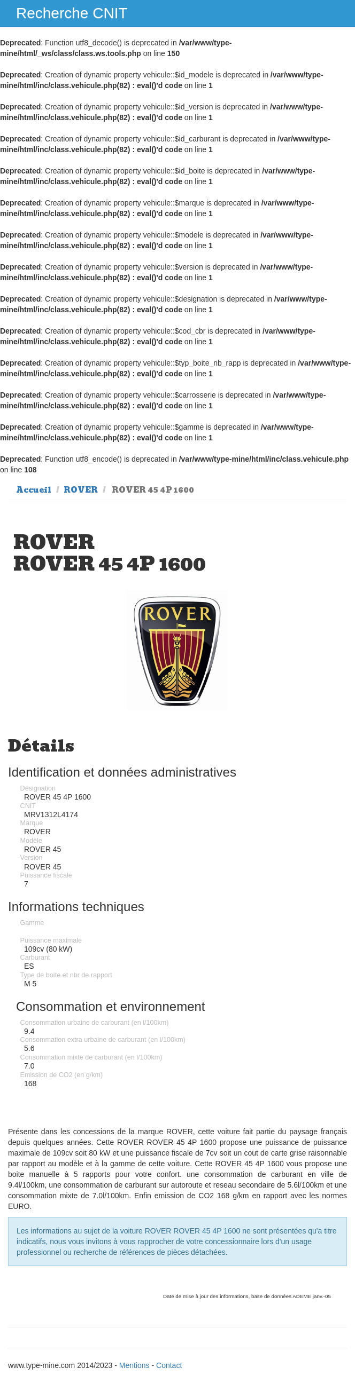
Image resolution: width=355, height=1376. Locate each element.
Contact (169, 1365)
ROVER (81, 490)
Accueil (33, 490)
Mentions (134, 1365)
